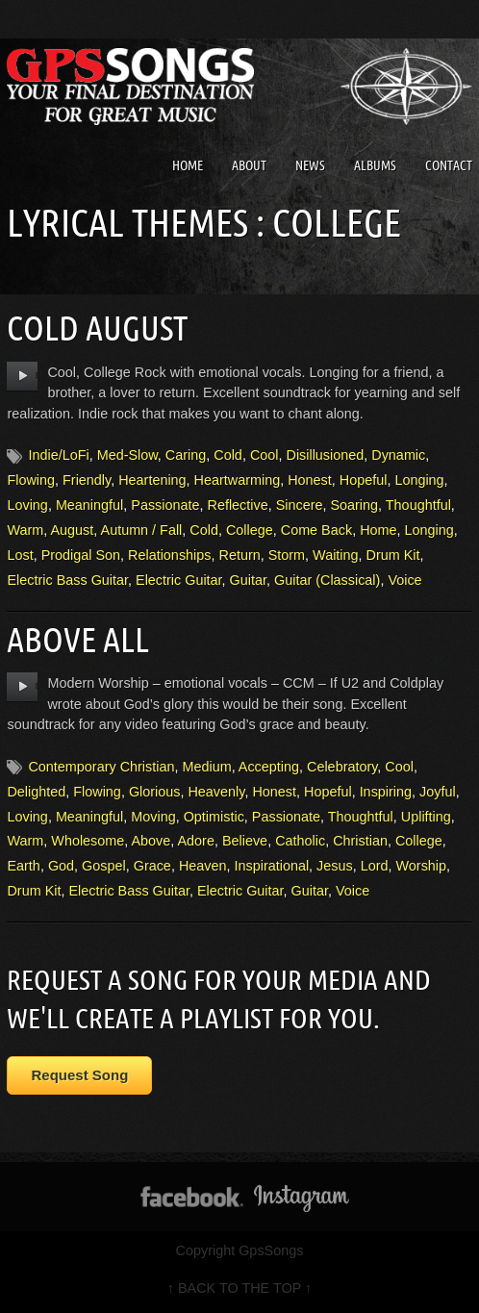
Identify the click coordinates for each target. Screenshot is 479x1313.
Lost (20, 555)
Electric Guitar (179, 580)
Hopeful (364, 480)
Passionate (165, 505)
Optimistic (214, 816)
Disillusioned (325, 455)
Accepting (269, 766)
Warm (25, 530)
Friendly (87, 480)
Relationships (169, 555)
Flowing (31, 480)
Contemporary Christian (101, 766)
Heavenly (216, 791)
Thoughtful (418, 505)
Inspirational (272, 865)
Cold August (97, 327)
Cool (264, 455)
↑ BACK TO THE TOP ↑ (239, 1288)
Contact (448, 165)
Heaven (203, 865)
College (249, 530)
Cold (228, 455)
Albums (375, 165)
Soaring (354, 505)
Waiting (335, 555)
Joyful (437, 791)
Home (187, 165)
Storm (286, 555)
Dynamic (398, 455)
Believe (244, 840)
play (22, 376)
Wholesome (87, 840)
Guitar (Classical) (327, 580)
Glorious (155, 791)
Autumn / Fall (142, 530)
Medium (206, 766)
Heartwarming (237, 480)
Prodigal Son (80, 555)
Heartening (152, 480)
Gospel (104, 865)
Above (151, 840)
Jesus (334, 865)
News (310, 165)
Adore (196, 840)
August (72, 530)
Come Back (316, 530)
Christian (360, 840)
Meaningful (89, 505)
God (61, 865)
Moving (153, 816)
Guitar (248, 580)
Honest (310, 480)
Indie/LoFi (58, 455)
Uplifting (426, 816)
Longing (418, 480)
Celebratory (342, 766)
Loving (27, 505)
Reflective (237, 505)
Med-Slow (127, 455)
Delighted (36, 791)
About (249, 165)
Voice (404, 580)
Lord (375, 865)
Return (239, 555)
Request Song (79, 1075)
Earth (23, 865)
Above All (78, 639)
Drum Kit (393, 555)
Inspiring (386, 791)
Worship (421, 865)
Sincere (299, 505)
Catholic (300, 840)
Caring (185, 455)
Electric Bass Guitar (67, 580)
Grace (152, 865)
